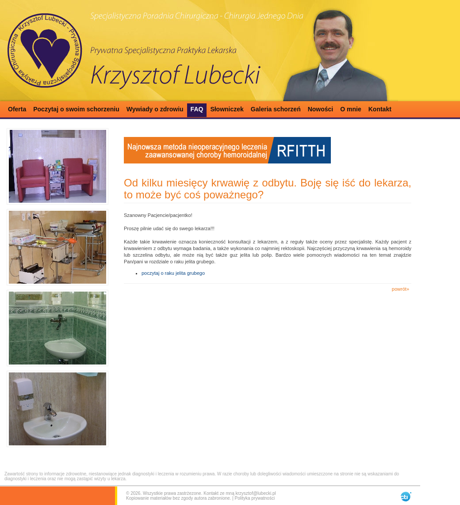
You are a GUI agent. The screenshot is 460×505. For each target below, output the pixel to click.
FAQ (197, 109)
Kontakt (379, 109)
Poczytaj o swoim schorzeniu (76, 109)
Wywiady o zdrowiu (155, 109)
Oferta (17, 109)
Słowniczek (226, 109)
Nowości (321, 109)
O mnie (350, 109)
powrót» (400, 289)
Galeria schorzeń (276, 109)
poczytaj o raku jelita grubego (173, 273)
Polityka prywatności (255, 498)
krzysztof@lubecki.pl (255, 493)
